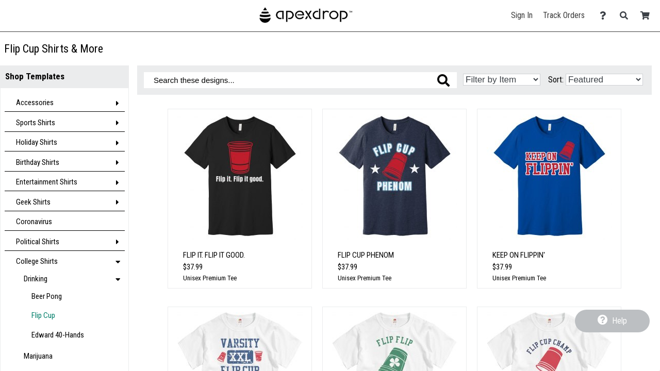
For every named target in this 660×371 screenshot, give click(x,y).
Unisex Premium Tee (210, 278)
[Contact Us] (605, 16)
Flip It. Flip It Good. (214, 255)
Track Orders (564, 15)
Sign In (522, 15)
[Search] (626, 16)
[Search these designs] (300, 80)
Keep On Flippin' (518, 255)
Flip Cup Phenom (366, 255)
